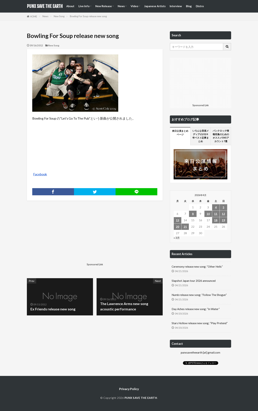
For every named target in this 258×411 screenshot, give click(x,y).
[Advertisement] (60, 236)
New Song (59, 16)
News (121, 6)
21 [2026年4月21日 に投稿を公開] (185, 226)
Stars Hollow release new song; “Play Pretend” (200, 323)
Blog (189, 6)
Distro (200, 6)
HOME (33, 16)
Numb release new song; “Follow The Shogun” (199, 294)
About (70, 6)
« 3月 (177, 237)
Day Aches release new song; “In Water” (196, 309)
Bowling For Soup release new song (88, 16)
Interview (176, 6)
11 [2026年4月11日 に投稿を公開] (215, 213)
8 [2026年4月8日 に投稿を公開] (193, 213)
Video (134, 6)
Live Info (83, 6)
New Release (103, 6)
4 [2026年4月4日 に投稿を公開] (216, 207)
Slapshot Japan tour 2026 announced (194, 280)
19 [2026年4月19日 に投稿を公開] (223, 220)
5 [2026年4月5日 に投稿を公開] (223, 207)
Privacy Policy (129, 389)
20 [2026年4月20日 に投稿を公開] (177, 226)
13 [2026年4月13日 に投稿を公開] (177, 220)
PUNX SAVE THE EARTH (45, 6)
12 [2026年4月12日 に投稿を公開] (223, 213)
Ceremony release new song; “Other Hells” (197, 266)
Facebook (40, 174)
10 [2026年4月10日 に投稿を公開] (208, 213)
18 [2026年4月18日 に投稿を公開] (215, 220)
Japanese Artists (155, 6)
